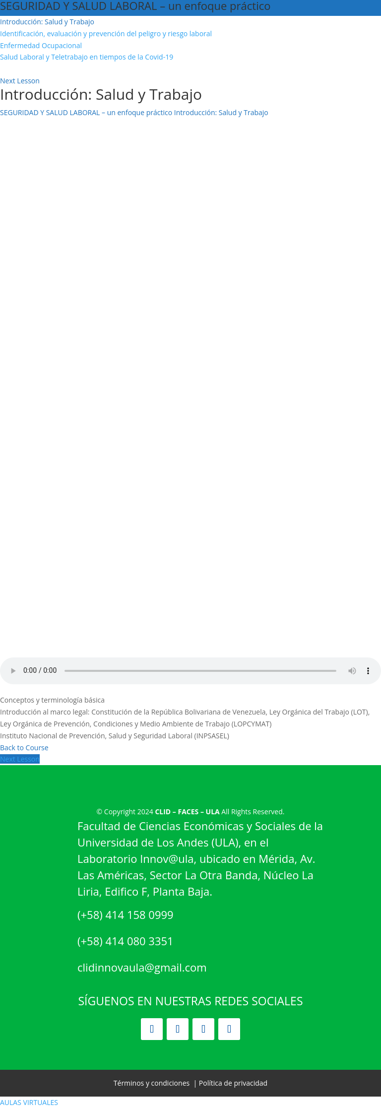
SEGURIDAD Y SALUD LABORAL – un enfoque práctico (86, 112)
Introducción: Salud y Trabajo (221, 112)
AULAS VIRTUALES (29, 1102)
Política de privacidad (233, 1083)
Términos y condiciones (152, 1083)
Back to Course (24, 747)
